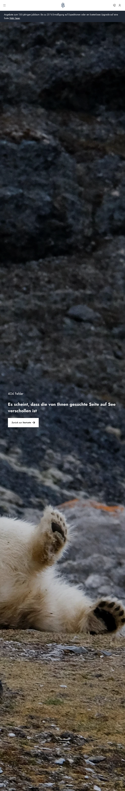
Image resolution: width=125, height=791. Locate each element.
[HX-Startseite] (63, 5)
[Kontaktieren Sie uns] (114, 5)
